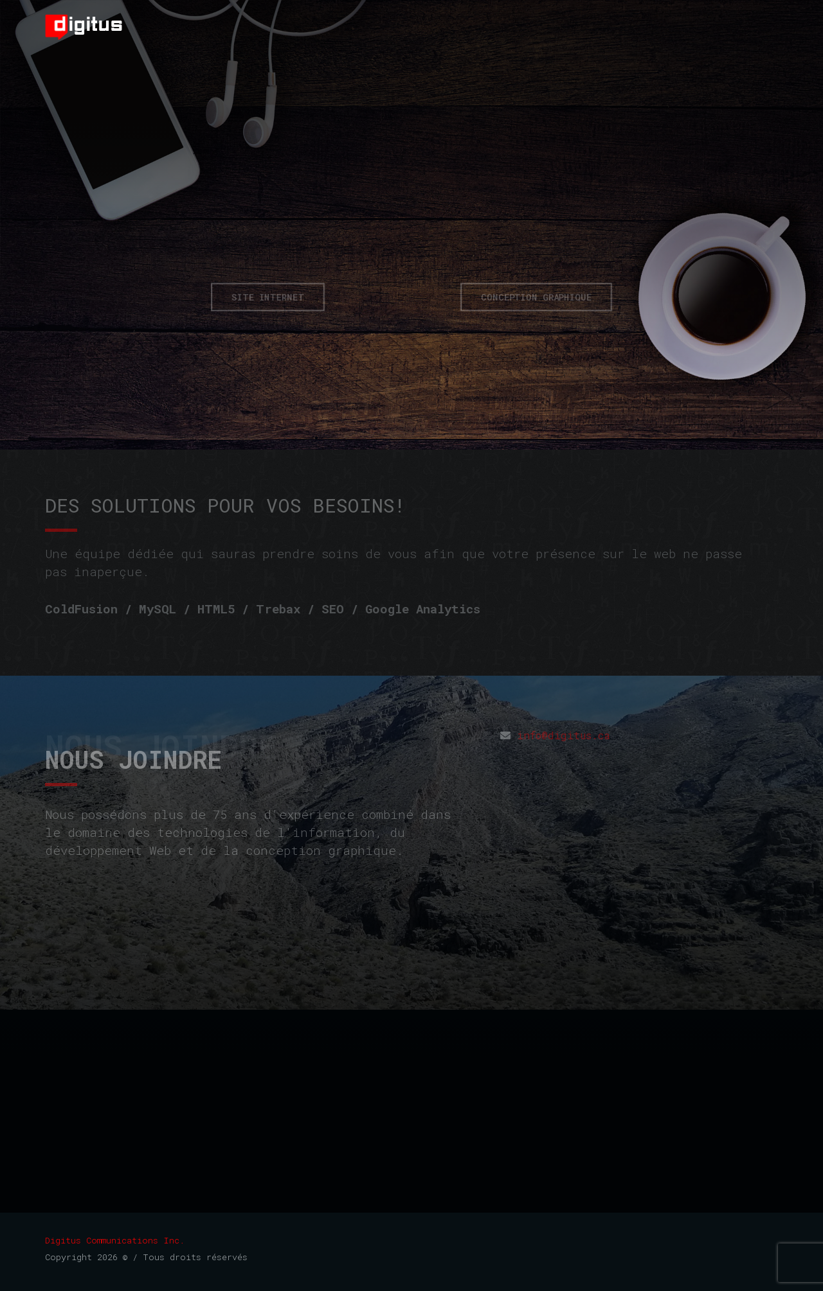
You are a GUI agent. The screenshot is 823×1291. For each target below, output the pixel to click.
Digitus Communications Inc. (115, 1240)
